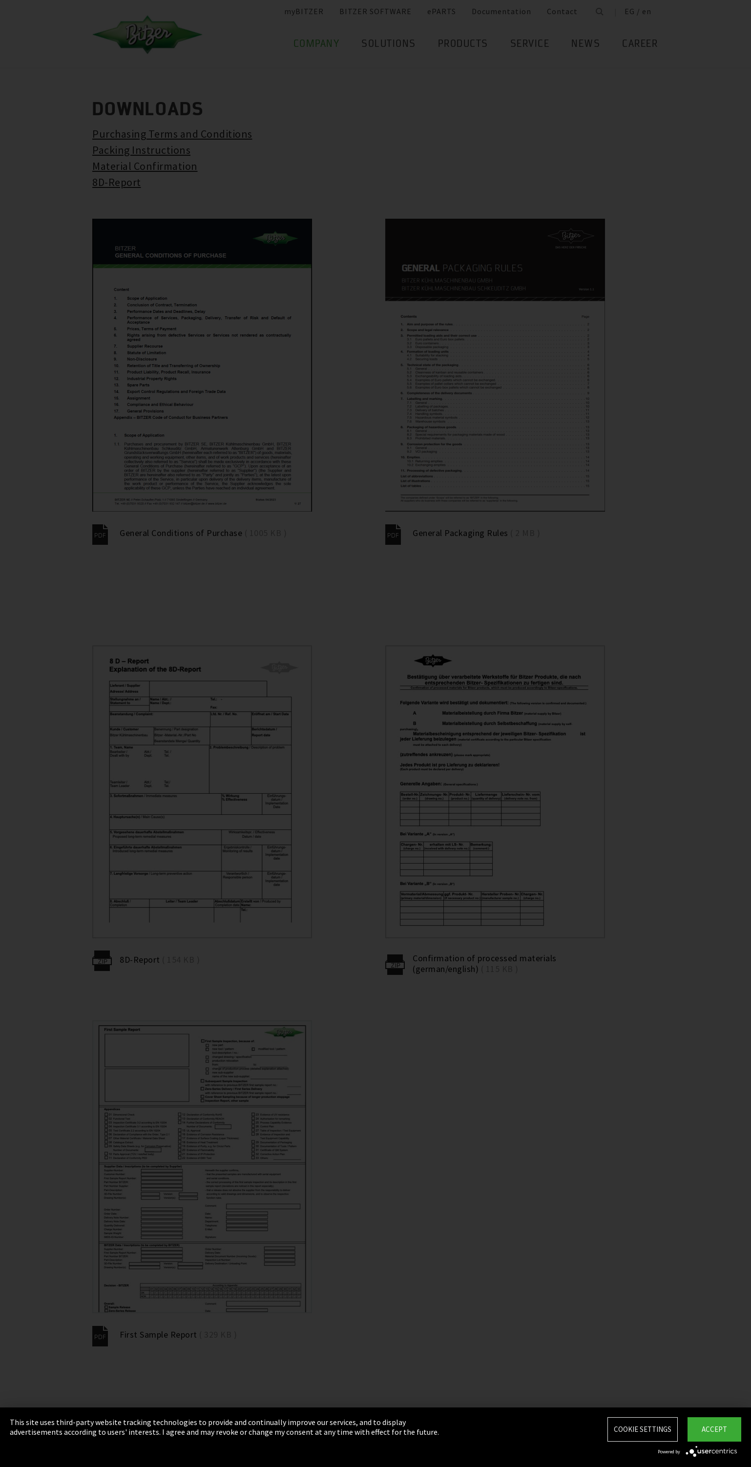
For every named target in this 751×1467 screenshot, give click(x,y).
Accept (714, 1429)
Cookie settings (642, 1429)
